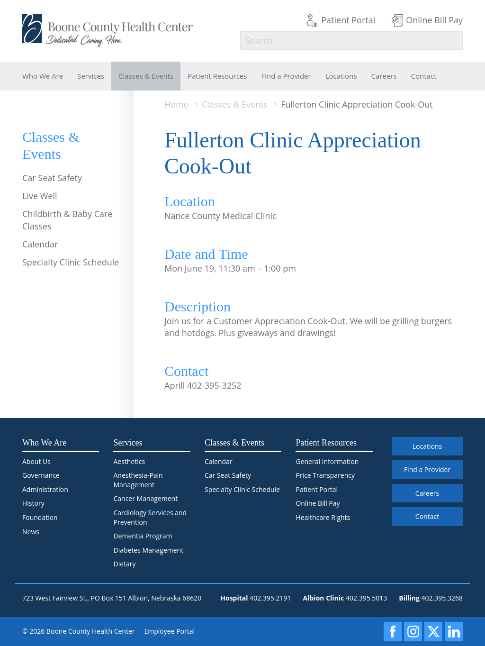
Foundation (40, 517)
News (30, 531)
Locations (341, 76)
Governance (41, 475)
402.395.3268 (442, 597)
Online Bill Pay (434, 20)
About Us (36, 461)
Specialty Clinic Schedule (70, 262)
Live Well (39, 195)
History (33, 503)
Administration (45, 489)
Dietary (124, 563)
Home (176, 104)
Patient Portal (348, 20)
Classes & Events (145, 76)
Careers (384, 76)
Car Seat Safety (52, 177)
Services (90, 76)
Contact (424, 76)
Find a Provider (286, 76)
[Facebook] (393, 631)
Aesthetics (129, 461)
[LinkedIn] (454, 631)
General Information (327, 461)
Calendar (40, 244)
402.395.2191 (270, 597)
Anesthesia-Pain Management (137, 480)
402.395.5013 (366, 597)
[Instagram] (413, 631)
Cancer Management (145, 498)
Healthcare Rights (323, 517)
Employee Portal (169, 631)
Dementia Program (142, 535)
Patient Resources (217, 76)
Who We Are (42, 76)
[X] (433, 631)
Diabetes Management (148, 550)
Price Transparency (325, 475)
